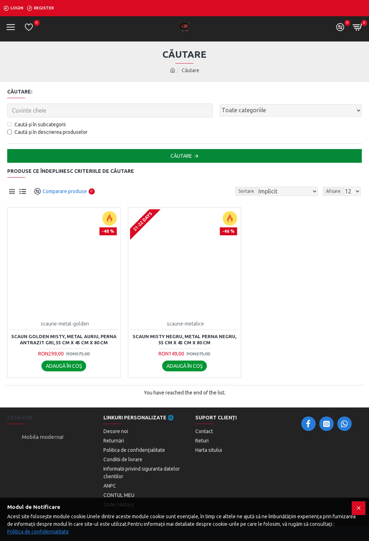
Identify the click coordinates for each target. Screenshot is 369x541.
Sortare (246, 191)
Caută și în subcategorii (36, 124)
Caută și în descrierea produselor (47, 132)
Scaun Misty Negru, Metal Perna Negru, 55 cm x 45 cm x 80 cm (184, 339)
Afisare (333, 191)
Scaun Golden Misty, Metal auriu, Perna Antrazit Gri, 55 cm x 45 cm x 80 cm (63, 339)
